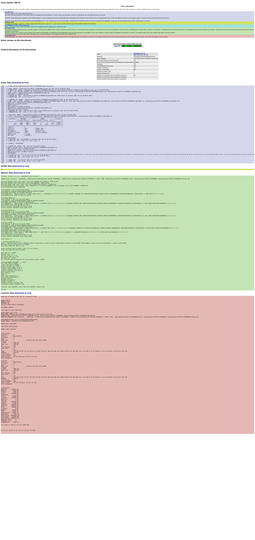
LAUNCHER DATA (10, 35)
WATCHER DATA (10, 28)
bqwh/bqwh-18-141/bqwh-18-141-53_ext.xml (140, 54)
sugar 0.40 (117, 46)
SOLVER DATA (9, 12)
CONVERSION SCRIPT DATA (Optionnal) (17, 25)
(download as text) (20, 83)
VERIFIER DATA (9, 22)
